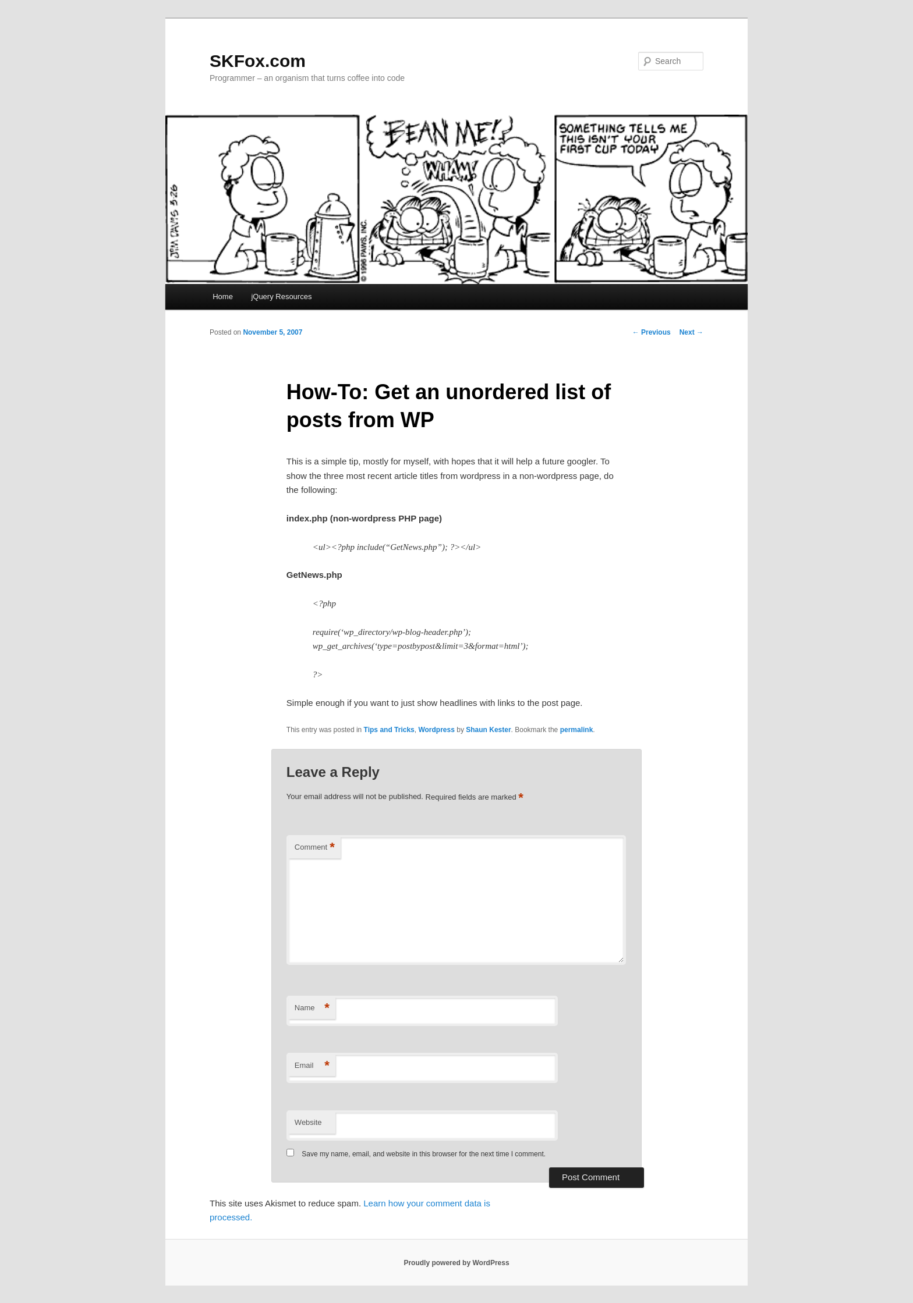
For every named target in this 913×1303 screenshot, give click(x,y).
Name (312, 1008)
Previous (651, 332)
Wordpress (436, 730)
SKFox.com (258, 60)
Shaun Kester (488, 730)
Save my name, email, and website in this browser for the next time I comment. (424, 1154)
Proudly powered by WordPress (456, 1263)
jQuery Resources (281, 296)
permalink (576, 730)
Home (223, 296)
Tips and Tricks (389, 730)
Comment (315, 847)
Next (691, 332)
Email (312, 1065)
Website (308, 1122)
